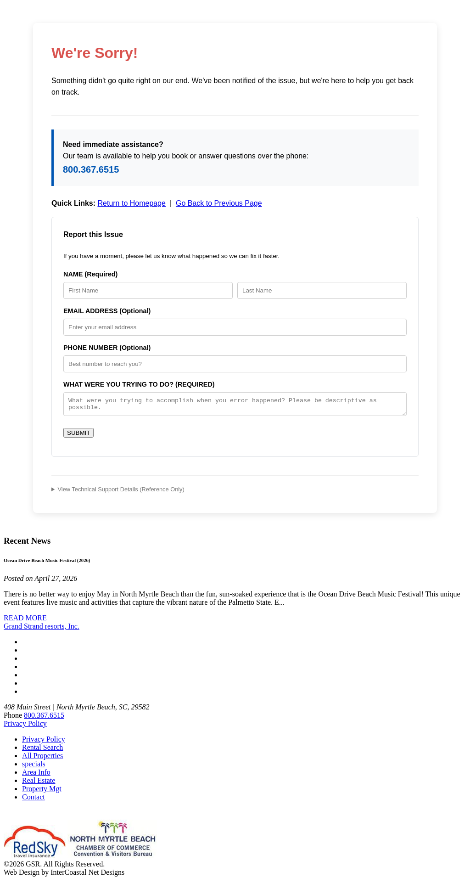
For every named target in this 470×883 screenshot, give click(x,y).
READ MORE (25, 620)
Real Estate (38, 783)
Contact (33, 800)
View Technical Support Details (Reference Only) (121, 492)
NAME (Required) (90, 274)
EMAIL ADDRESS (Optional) (107, 311)
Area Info (36, 775)
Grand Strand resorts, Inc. (41, 629)
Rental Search (42, 750)
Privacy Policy (25, 726)
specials (33, 767)
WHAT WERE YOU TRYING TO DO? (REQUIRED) (139, 384)
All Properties (42, 758)
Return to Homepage (131, 203)
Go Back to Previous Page (219, 203)
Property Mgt (42, 791)
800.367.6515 (91, 169)
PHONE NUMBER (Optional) (107, 347)
